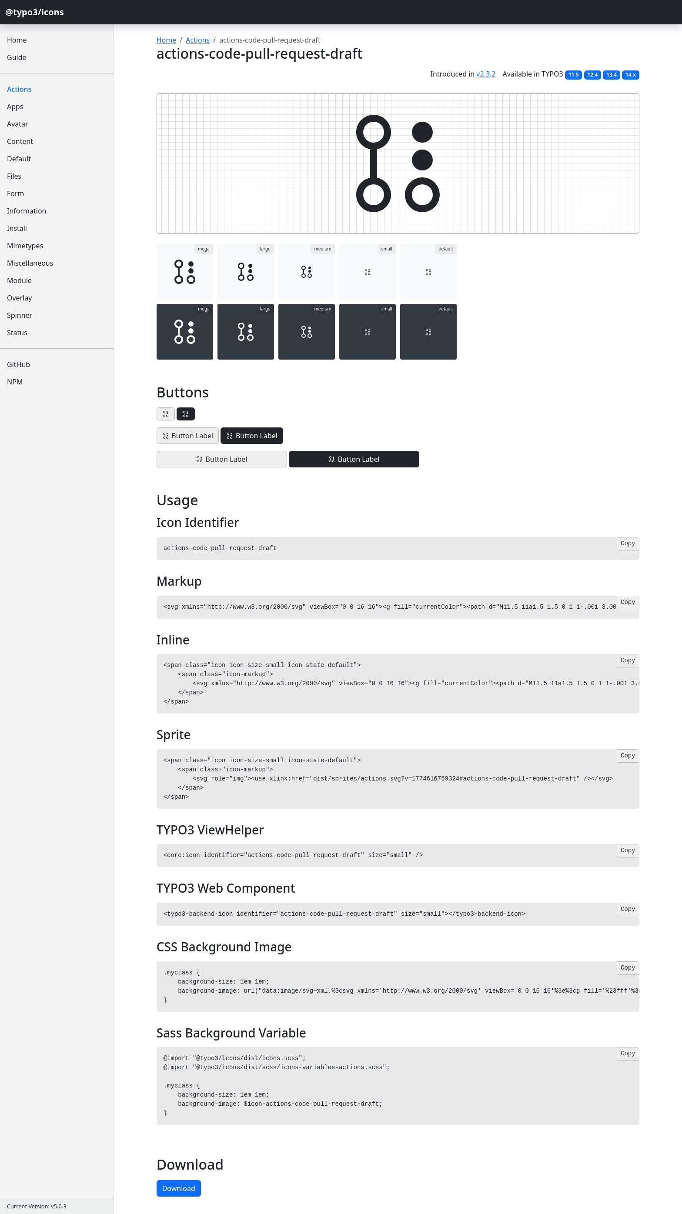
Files (14, 176)
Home (17, 40)
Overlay (19, 298)
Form (15, 193)
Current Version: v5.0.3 (36, 1206)
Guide (17, 57)
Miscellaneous (30, 263)
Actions (19, 89)
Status (17, 332)
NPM (15, 382)
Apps (15, 106)
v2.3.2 (485, 74)
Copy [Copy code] (628, 543)
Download (178, 1188)
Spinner (19, 315)
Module (19, 280)
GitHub (18, 364)
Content (20, 141)
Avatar (17, 124)
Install (17, 228)
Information (27, 211)
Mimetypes (25, 245)
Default (19, 158)
